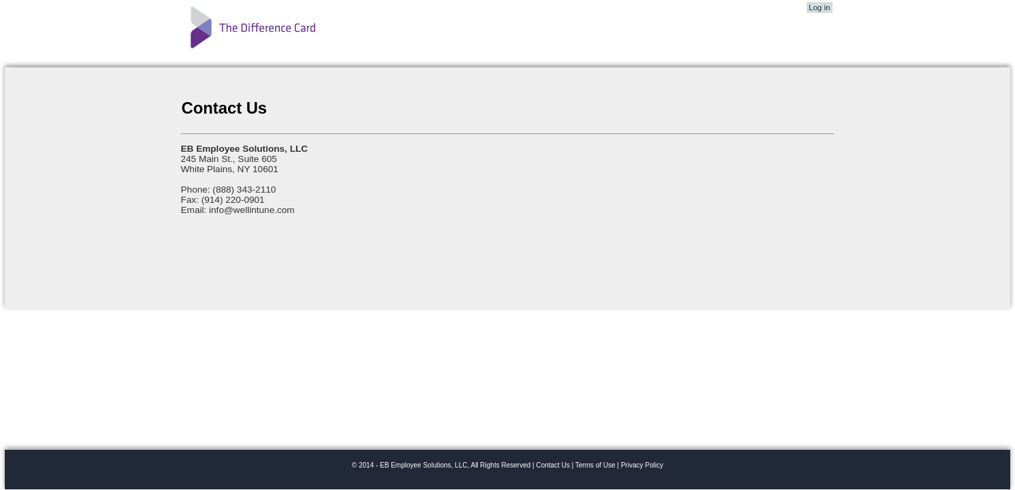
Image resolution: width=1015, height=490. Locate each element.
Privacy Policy (642, 465)
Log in (819, 7)
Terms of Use (595, 465)
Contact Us (552, 465)
